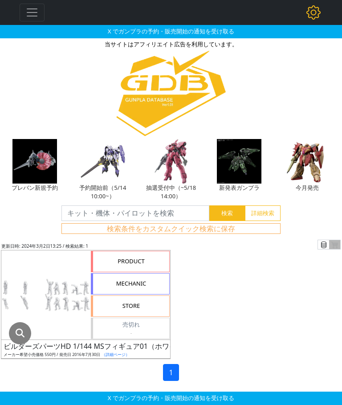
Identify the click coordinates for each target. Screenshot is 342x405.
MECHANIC (131, 283)
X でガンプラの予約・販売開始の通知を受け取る (171, 31)
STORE (131, 306)
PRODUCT (131, 261)
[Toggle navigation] (32, 12)
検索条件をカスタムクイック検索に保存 (171, 228)
